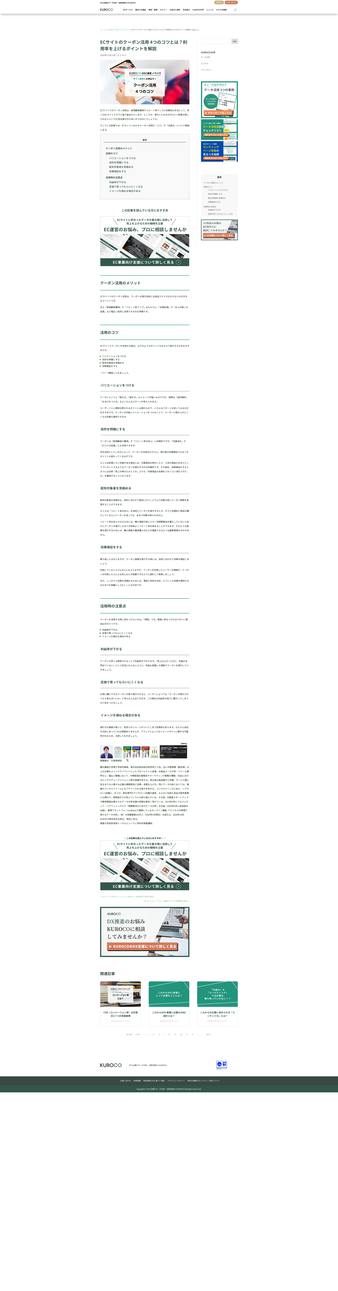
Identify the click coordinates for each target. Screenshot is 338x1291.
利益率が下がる (117, 182)
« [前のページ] (144, 1034)
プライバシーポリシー (176, 1080)
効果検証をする (117, 171)
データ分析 (205, 57)
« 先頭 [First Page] (137, 1034)
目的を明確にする (119, 162)
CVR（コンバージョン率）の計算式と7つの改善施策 (120, 1014)
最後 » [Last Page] (208, 1034)
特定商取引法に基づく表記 (154, 1080)
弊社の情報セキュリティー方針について (204, 1080)
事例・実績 (152, 9)
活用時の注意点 (114, 177)
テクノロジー (206, 69)
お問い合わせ (231, 2)
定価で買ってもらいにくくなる (126, 186)
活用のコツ (112, 153)
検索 (234, 41)
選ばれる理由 (140, 9)
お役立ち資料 (175, 9)
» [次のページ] (202, 1034)
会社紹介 (186, 9)
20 (159, 1034)
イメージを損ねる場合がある (125, 191)
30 (175, 1034)
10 (153, 1034)
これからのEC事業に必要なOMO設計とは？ (169, 1014)
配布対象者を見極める (121, 166)
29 (169, 1034)
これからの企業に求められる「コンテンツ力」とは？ (217, 1014)
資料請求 (219, 2)
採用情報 (137, 1080)
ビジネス (121, 55)
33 (193, 1034)
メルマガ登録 (221, 9)
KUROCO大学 (198, 9)
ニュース (209, 9)
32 (187, 1034)
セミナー (163, 9)
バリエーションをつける (122, 158)
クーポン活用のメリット (119, 148)
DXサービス (128, 9)
